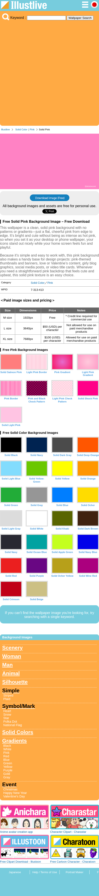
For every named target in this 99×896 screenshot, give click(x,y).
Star (6, 718)
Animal (11, 673)
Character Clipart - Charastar (68, 831)
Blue (6, 759)
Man (7, 665)
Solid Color (21, 129)
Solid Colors (17, 732)
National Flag (12, 725)
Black (7, 745)
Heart (7, 711)
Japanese (15, 872)
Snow (7, 714)
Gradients (14, 741)
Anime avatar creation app (16, 831)
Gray (6, 777)
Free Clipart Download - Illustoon (20, 861)
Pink (32, 129)
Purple (8, 770)
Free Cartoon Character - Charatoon (72, 861)
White (7, 749)
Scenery (12, 648)
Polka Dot (10, 721)
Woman (11, 656)
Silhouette (15, 682)
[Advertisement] (49, 71)
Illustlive (5, 129)
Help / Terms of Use (44, 872)
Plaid (6, 699)
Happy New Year (15, 793)
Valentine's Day (14, 796)
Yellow (7, 767)
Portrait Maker (74, 872)
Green (7, 763)
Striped (8, 695)
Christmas (10, 789)
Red (6, 756)
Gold (6, 774)
